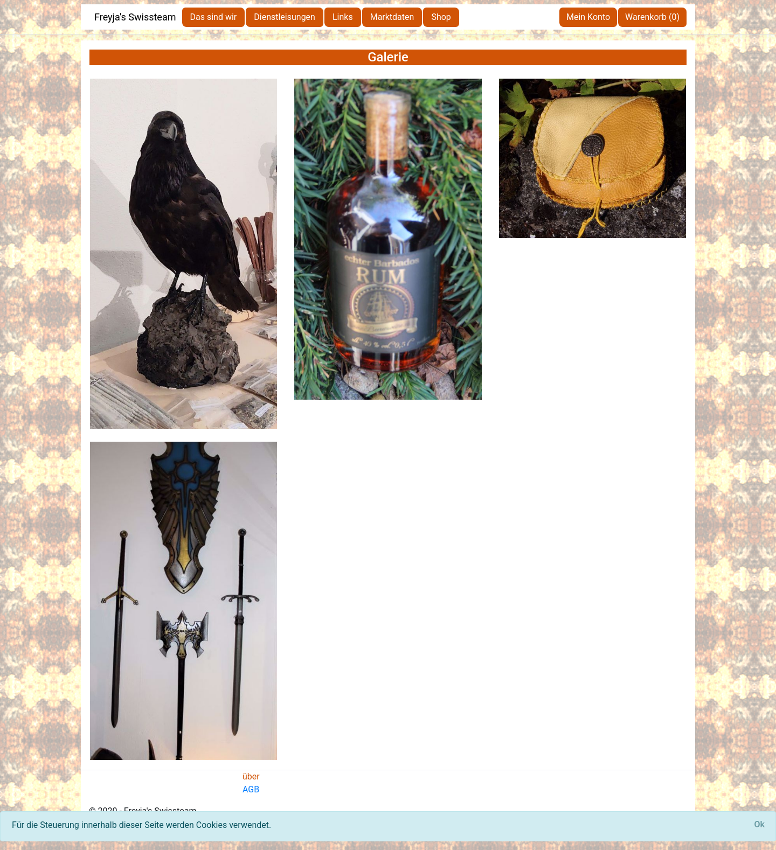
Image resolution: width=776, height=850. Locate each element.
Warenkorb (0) (652, 17)
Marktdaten (392, 17)
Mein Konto (588, 17)
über (251, 776)
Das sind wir (213, 17)
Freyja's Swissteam (135, 17)
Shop (441, 17)
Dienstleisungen (284, 17)
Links (342, 17)
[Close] (759, 825)
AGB (250, 789)
